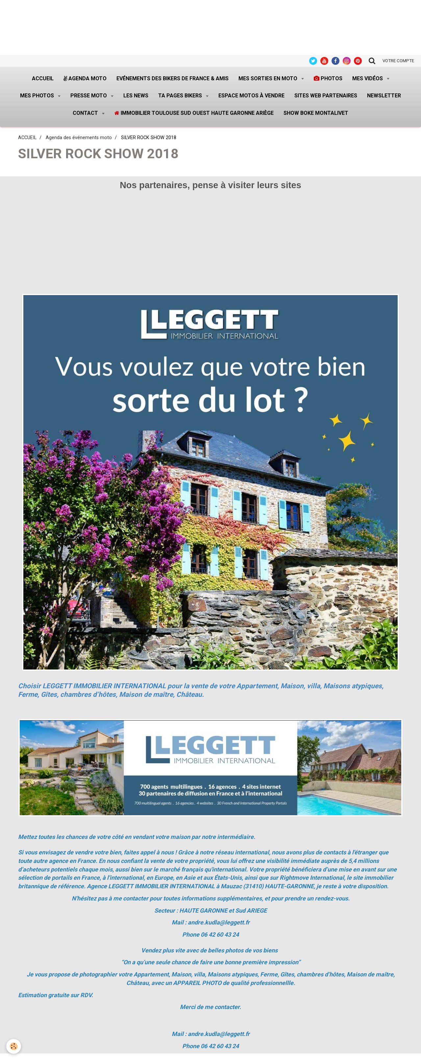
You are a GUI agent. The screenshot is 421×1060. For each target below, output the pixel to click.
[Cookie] (14, 1046)
